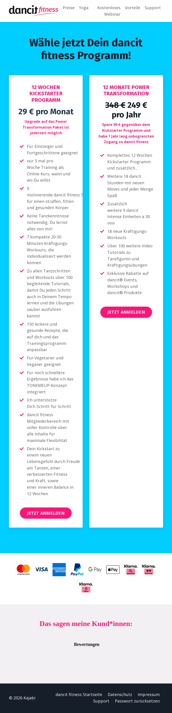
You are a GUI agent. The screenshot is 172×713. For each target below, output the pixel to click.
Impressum (149, 695)
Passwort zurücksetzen (137, 702)
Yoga (83, 7)
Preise (69, 7)
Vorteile (132, 7)
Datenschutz (120, 695)
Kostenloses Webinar (108, 11)
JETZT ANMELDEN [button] (45, 514)
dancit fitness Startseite (79, 695)
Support (153, 7)
